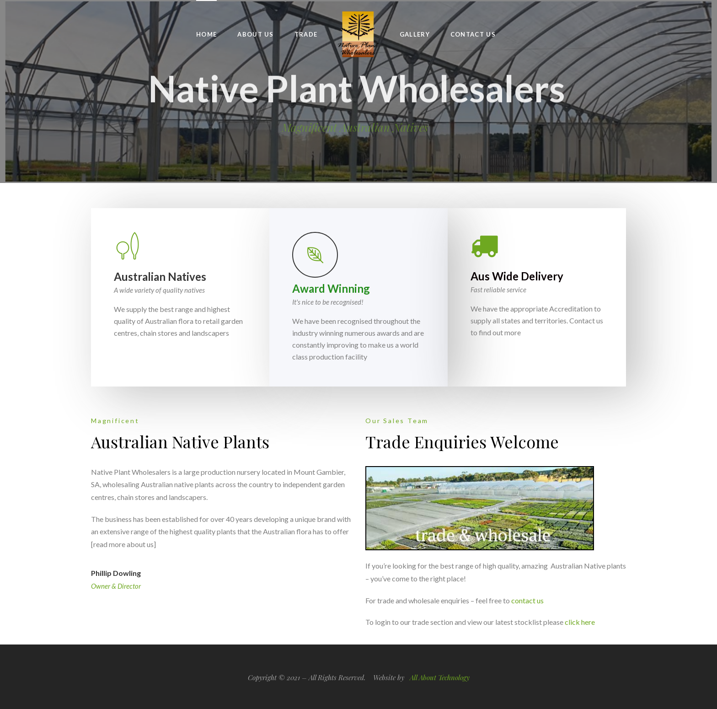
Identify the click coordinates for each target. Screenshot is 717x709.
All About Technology (440, 677)
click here (580, 622)
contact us (527, 600)
